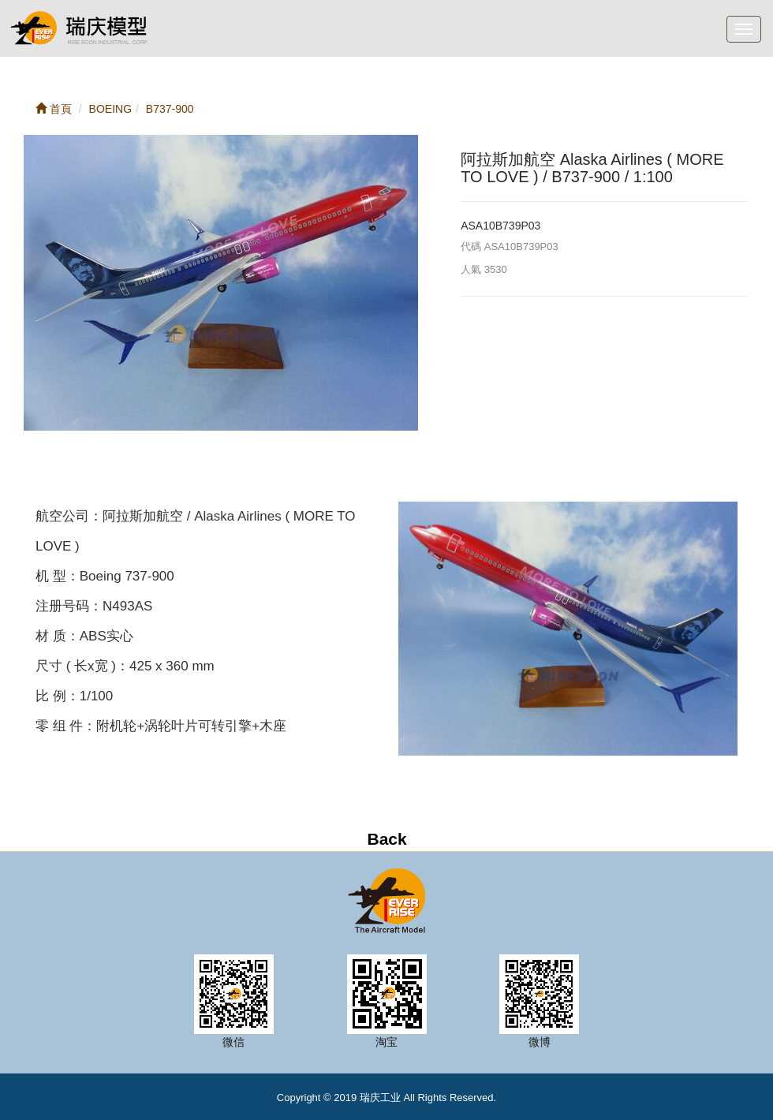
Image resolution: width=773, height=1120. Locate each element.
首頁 (53, 109)
